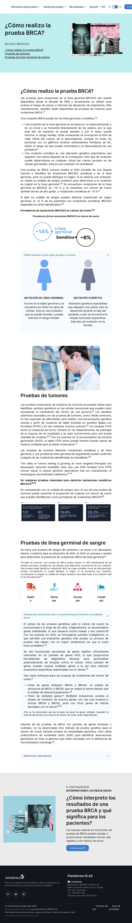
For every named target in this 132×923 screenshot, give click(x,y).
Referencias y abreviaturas (37, 756)
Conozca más (77, 848)
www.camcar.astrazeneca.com (17, 909)
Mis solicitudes (76, 7)
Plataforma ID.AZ (80, 876)
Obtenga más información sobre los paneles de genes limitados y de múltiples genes (63, 616)
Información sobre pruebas (24, 7)
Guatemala (75, 881)
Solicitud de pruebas (53, 7)
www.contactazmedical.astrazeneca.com (22, 915)
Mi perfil (94, 7)
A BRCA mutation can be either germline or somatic (50, 255)
